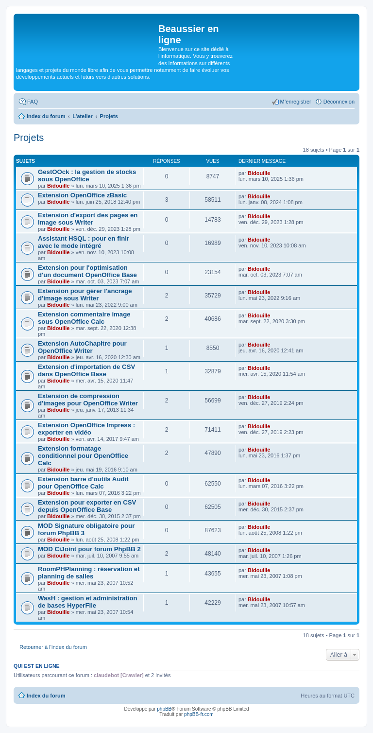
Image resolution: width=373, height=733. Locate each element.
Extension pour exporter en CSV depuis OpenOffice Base (87, 506)
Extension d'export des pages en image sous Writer (87, 218)
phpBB (164, 709)
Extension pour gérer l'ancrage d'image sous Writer (85, 294)
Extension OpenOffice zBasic (82, 195)
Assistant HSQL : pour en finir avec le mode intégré (83, 242)
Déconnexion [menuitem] (339, 102)
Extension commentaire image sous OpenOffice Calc (84, 318)
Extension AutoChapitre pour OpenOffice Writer (82, 347)
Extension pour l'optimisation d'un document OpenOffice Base (87, 271)
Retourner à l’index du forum (53, 647)
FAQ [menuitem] (32, 102)
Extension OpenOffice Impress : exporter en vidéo (86, 428)
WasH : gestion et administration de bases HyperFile (87, 601)
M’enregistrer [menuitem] (295, 102)
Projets (29, 137)
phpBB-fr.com (199, 714)
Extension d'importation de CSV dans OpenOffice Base (86, 370)
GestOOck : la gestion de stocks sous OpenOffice (87, 175)
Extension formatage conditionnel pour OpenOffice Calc (83, 456)
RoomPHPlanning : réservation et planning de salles (89, 572)
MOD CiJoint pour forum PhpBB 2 (89, 549)
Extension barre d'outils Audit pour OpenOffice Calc (83, 482)
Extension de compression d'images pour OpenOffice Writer (88, 399)
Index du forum (46, 695)
